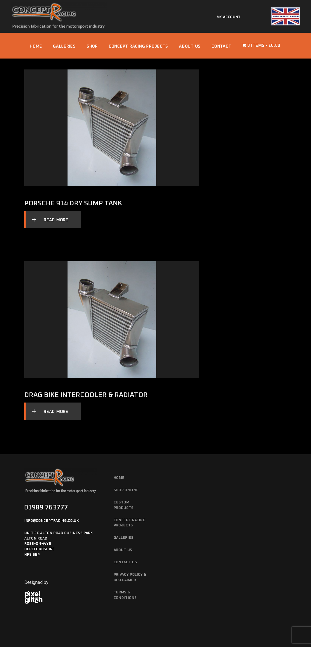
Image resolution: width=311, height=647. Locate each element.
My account (229, 17)
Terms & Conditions (125, 595)
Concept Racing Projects (130, 522)
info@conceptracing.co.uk (51, 521)
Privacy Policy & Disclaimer (130, 577)
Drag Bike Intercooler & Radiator (86, 395)
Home (119, 478)
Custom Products (124, 505)
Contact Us (125, 562)
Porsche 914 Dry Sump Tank (73, 203)
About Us (123, 550)
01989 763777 (46, 507)
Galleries (124, 538)
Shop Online (126, 490)
